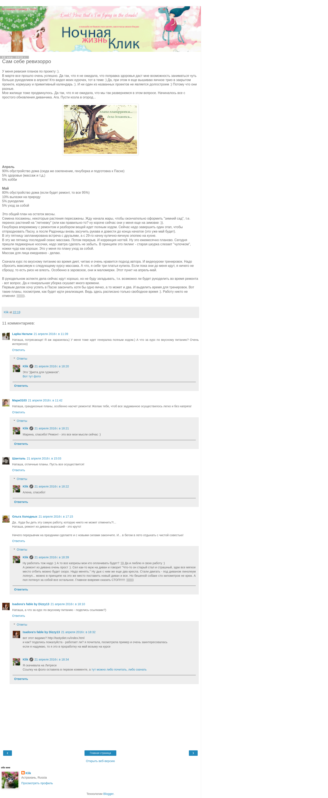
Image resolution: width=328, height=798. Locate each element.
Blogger (108, 793)
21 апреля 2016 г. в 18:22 (52, 486)
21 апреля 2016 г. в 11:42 (45, 400)
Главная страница (100, 753)
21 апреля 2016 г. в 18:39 (52, 557)
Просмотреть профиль (37, 783)
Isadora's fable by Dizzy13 (30, 604)
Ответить (18, 350)
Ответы (22, 358)
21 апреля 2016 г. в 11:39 (51, 334)
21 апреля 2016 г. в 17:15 (56, 516)
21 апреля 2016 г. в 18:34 (52, 659)
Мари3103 (19, 400)
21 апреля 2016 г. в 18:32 (78, 632)
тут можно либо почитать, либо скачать (119, 669)
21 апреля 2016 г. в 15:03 (44, 458)
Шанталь (19, 458)
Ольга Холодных (24, 516)
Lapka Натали (22, 334)
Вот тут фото (32, 376)
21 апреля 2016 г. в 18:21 (52, 428)
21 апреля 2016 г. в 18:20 (52, 366)
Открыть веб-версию (100, 761)
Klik (25, 366)
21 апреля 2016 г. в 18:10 (68, 604)
